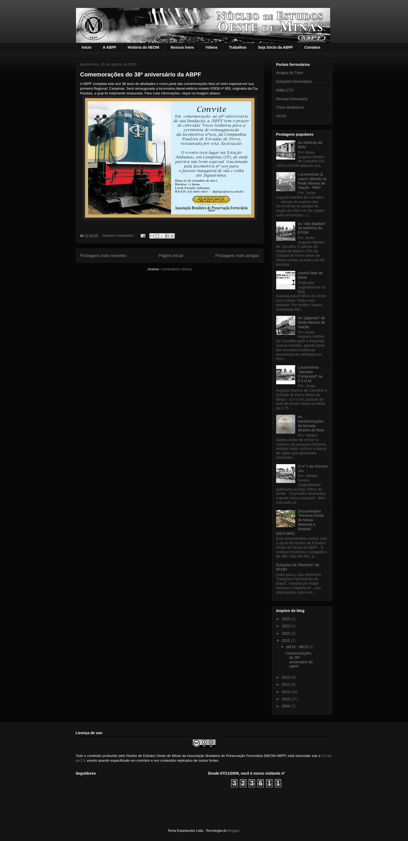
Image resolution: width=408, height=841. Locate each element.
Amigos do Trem (289, 73)
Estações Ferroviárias (294, 81)
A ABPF (109, 47)
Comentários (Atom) (176, 269)
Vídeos (211, 47)
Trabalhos (237, 47)
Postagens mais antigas (237, 255)
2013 (286, 677)
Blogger (233, 831)
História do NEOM (143, 47)
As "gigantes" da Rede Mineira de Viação (311, 322)
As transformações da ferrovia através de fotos (311, 423)
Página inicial (171, 255)
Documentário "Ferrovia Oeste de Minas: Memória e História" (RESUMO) (300, 522)
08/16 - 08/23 (297, 647)
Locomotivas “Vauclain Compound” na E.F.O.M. (310, 374)
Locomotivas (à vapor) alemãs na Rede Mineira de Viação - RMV (312, 181)
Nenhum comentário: (118, 235)
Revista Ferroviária (291, 99)
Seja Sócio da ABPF (275, 47)
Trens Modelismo (290, 107)
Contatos (312, 47)
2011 (286, 692)
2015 (286, 640)
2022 (286, 633)
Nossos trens (182, 47)
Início (87, 47)
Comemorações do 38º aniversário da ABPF (140, 74)
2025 (286, 619)
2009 (286, 706)
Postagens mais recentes (103, 255)
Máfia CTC (285, 90)
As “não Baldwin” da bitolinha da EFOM (312, 228)
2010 (286, 699)
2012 (286, 684)
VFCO (281, 116)
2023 (286, 626)
